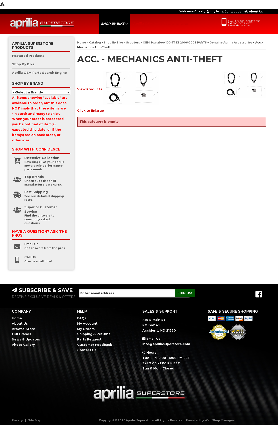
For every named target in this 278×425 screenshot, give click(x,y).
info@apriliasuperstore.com (166, 344)
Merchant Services (218, 341)
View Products (89, 89)
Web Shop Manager (219, 420)
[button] (114, 24)
